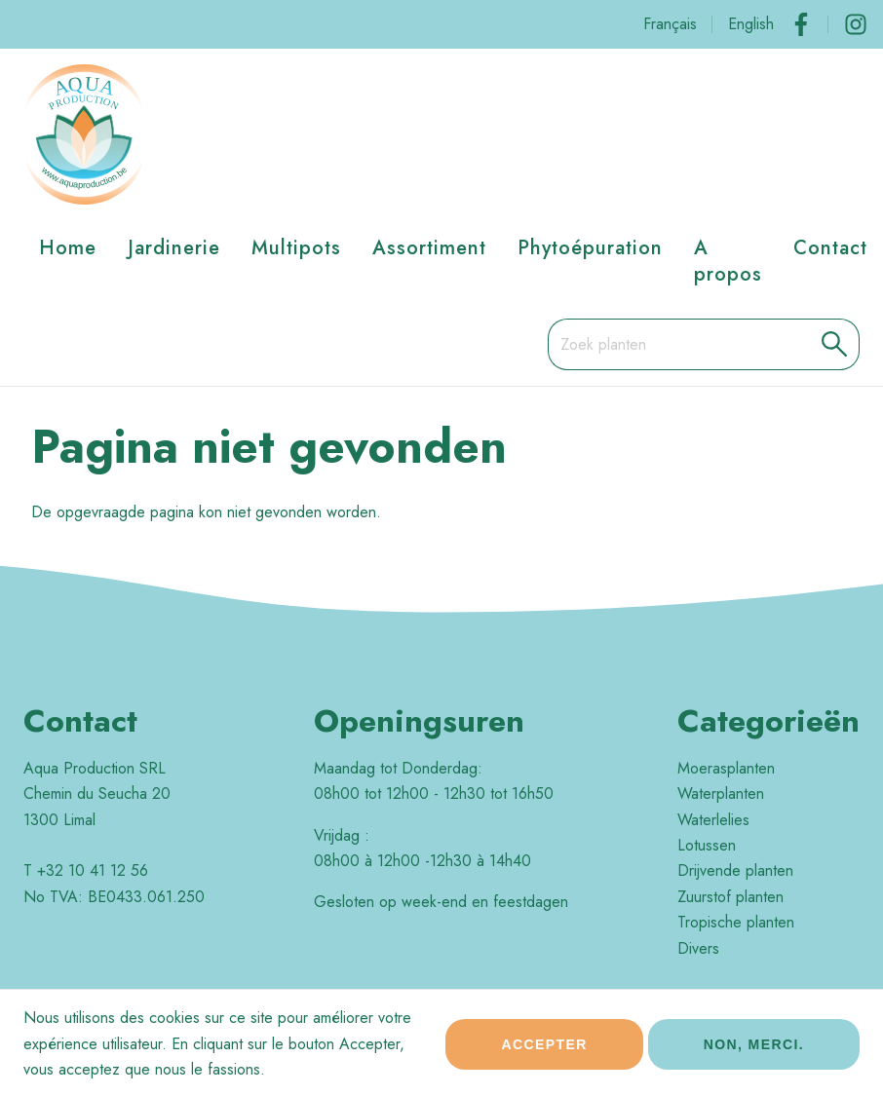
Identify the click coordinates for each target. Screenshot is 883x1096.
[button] (835, 344)
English (751, 24)
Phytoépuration (590, 248)
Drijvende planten (735, 870)
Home (67, 248)
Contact (830, 248)
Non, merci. (754, 1052)
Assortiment (429, 248)
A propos (728, 260)
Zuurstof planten (730, 897)
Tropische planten (735, 922)
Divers (698, 948)
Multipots (296, 248)
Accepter (544, 1052)
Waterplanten (720, 793)
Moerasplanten (726, 768)
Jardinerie (174, 248)
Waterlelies (713, 820)
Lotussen (706, 845)
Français (670, 24)
